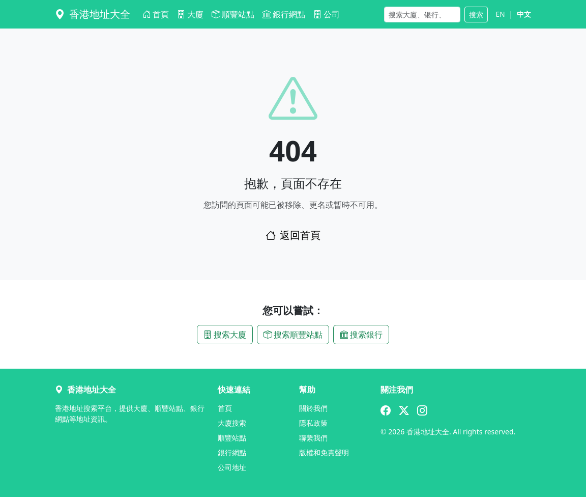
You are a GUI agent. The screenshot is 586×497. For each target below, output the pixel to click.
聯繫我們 (313, 438)
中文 (524, 14)
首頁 (155, 14)
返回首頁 (293, 235)
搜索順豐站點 (293, 334)
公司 (326, 14)
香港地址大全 (92, 14)
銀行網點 (283, 14)
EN (500, 14)
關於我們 (313, 408)
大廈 (190, 14)
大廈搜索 (232, 423)
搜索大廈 (224, 334)
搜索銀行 (361, 334)
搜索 (476, 14)
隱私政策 (313, 423)
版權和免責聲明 (324, 452)
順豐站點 (233, 14)
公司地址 (232, 467)
